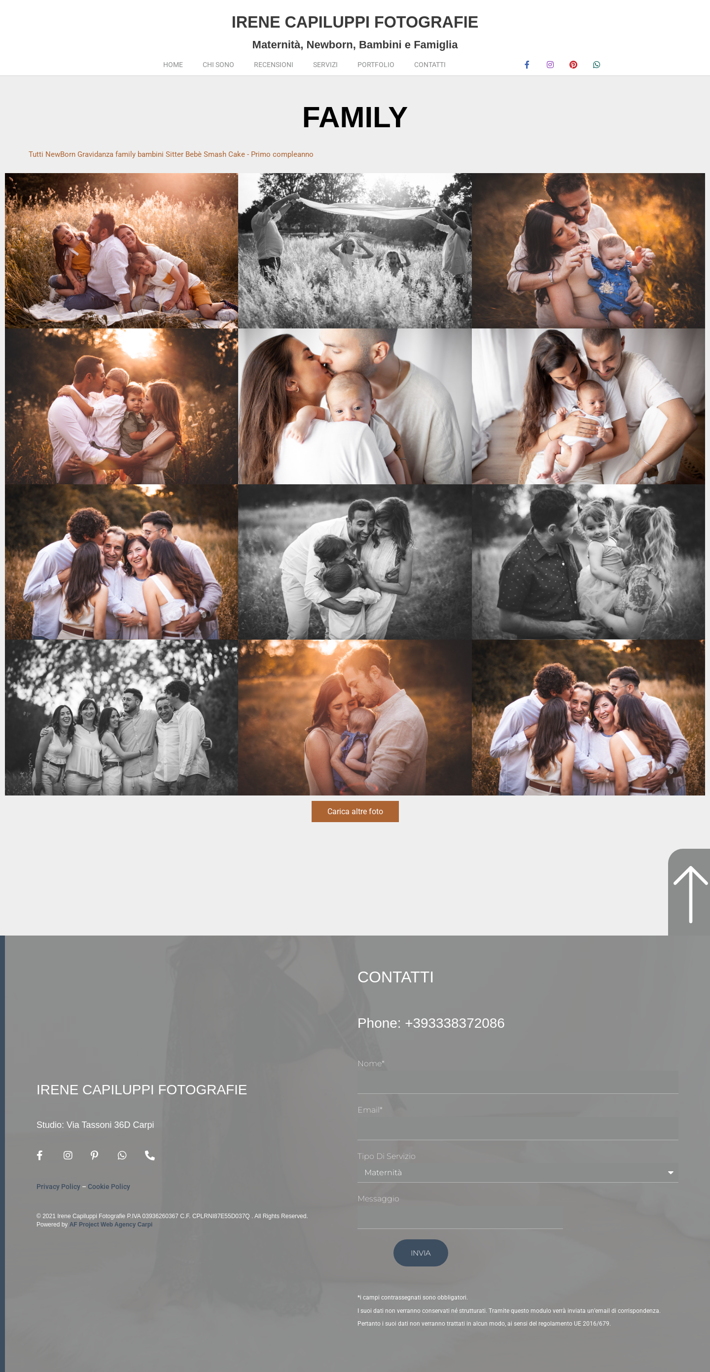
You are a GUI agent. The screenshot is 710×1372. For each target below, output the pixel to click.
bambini (160, 154)
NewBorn (62, 154)
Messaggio (378, 1198)
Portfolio (375, 65)
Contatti (430, 65)
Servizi (325, 65)
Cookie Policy (109, 1187)
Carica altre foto (355, 811)
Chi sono (218, 65)
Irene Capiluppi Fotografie (355, 20)
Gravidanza (100, 154)
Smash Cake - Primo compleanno (274, 154)
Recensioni (273, 65)
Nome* (371, 1063)
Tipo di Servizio (386, 1156)
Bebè (205, 154)
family (133, 154)
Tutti (36, 154)
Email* (370, 1110)
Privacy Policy (58, 1187)
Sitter (186, 154)
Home (173, 65)
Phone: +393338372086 (442, 1022)
